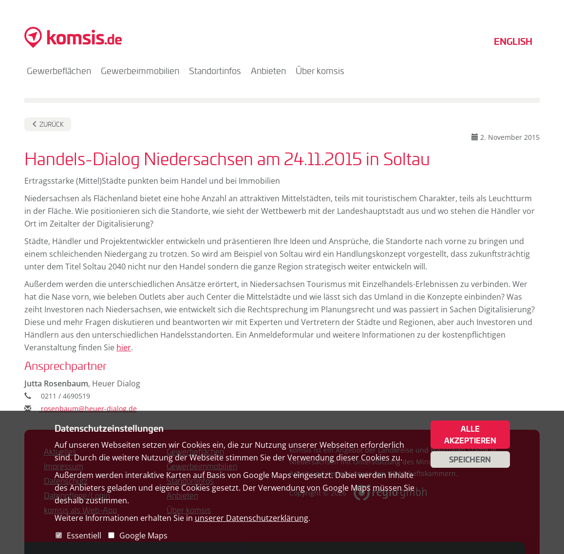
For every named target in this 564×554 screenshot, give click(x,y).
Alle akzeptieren (470, 434)
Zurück (48, 124)
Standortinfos (215, 70)
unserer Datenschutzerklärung (251, 518)
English (513, 41)
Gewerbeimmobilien (140, 70)
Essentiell (84, 535)
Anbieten (268, 70)
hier (123, 347)
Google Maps (143, 535)
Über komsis (320, 70)
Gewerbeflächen (59, 70)
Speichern (470, 459)
